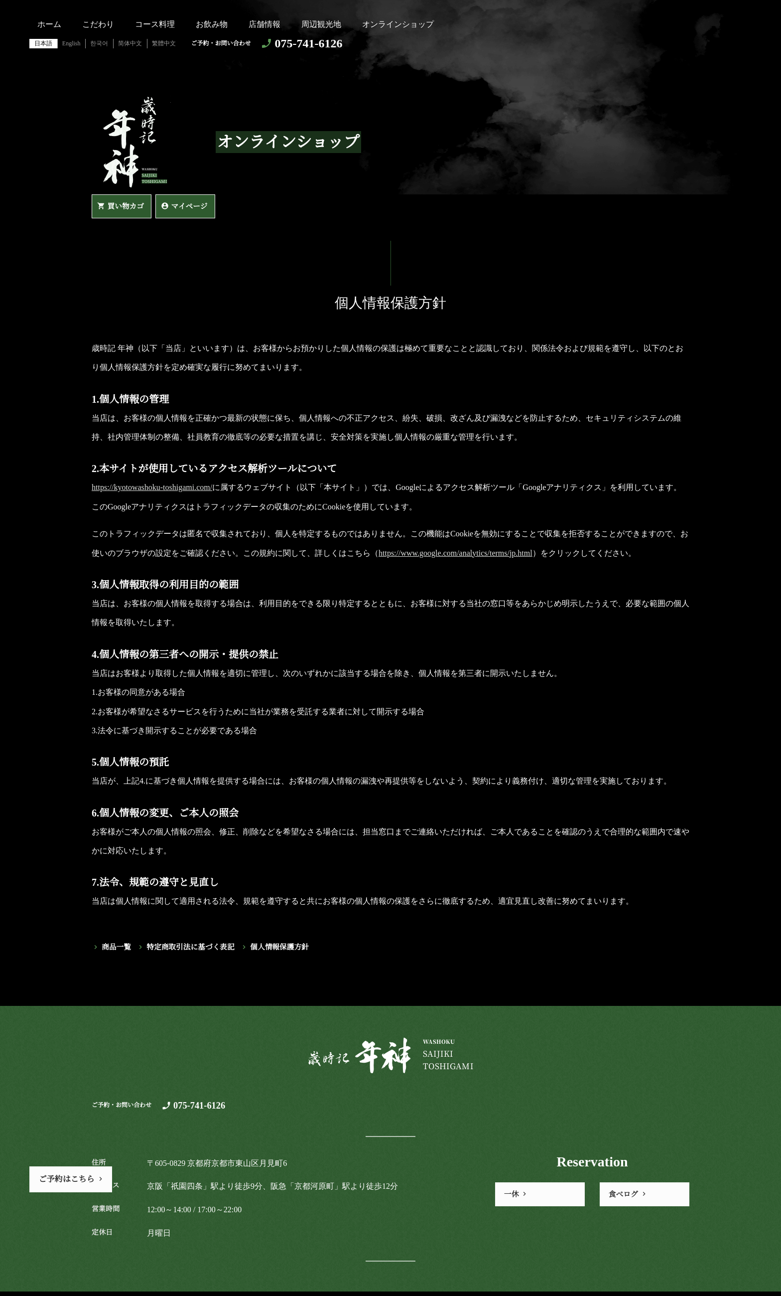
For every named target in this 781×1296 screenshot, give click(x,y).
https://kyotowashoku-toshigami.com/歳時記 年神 (133, 142)
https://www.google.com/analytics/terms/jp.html (455, 555)
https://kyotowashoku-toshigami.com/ (152, 490)
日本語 (43, 43)
